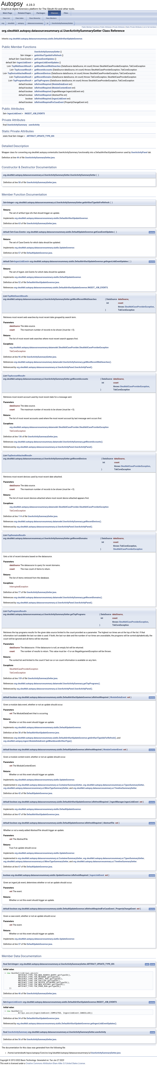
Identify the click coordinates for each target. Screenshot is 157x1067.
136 (20, 436)
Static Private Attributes (134, 27)
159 (20, 678)
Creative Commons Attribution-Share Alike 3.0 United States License (55, 1063)
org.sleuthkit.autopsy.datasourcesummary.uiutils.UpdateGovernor (44, 248)
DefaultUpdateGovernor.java (39, 253)
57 (19, 253)
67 (19, 867)
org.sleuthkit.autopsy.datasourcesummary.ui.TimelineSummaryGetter (105, 788)
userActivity (34, 125)
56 (19, 1039)
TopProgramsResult (22, 80)
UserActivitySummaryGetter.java (40, 157)
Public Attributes (106, 27)
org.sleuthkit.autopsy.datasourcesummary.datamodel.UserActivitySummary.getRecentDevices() (57, 521)
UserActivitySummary (17, 125)
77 (19, 592)
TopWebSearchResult (21, 66)
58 (19, 182)
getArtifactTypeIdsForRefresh (47, 55)
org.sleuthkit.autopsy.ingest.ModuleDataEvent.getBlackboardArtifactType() (37, 741)
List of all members (149, 27)
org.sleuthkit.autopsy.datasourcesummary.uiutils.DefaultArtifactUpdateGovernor (45, 39)
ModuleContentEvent (61, 88)
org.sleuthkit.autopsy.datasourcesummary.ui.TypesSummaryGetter (113, 785)
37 (19, 944)
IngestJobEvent (24, 62)
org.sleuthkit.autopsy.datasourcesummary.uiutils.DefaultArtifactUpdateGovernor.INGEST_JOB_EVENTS (61, 287)
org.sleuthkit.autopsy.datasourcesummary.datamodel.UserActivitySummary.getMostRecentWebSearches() (62, 362)
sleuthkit (11, 23)
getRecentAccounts (43, 70)
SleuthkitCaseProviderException (139, 307)
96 (19, 357)
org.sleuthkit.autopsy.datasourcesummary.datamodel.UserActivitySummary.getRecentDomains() (58, 597)
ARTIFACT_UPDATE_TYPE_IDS (40, 136)
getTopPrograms (41, 80)
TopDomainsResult (22, 77)
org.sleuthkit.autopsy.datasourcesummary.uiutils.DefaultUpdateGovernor (48, 277)
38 (19, 733)
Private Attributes (119, 27)
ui (47, 23)
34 (19, 1018)
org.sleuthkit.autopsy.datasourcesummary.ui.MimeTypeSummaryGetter (35, 788)
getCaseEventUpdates (44, 59)
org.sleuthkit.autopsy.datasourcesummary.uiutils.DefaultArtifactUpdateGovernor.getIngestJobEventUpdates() (66, 1023)
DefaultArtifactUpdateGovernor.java (43, 282)
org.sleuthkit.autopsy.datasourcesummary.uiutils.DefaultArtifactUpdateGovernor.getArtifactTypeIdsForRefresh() (65, 738)
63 (19, 223)
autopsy (21, 23)
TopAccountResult (22, 70)
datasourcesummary (35, 23)
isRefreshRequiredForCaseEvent (49, 102)
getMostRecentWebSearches (47, 66)
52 (19, 282)
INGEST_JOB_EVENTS (35, 113)
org (3, 23)
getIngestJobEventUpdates (46, 62)
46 (19, 993)
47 (19, 814)
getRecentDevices (42, 73)
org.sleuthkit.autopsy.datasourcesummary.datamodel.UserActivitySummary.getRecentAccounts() (58, 442)
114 (20, 516)
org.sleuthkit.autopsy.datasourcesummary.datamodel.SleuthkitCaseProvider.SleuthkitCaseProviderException (59, 347)
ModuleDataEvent (60, 84)
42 (19, 793)
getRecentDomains (43, 77)
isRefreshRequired (42, 84)
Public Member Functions (90, 27)
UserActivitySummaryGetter (62, 23)
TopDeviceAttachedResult (19, 73)
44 (18, 157)
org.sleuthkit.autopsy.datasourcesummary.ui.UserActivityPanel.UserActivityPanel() (54, 367)
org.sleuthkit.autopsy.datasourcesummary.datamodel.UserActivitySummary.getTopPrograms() (57, 683)
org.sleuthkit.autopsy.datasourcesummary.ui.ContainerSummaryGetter (50, 785)
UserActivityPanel (139, 152)
